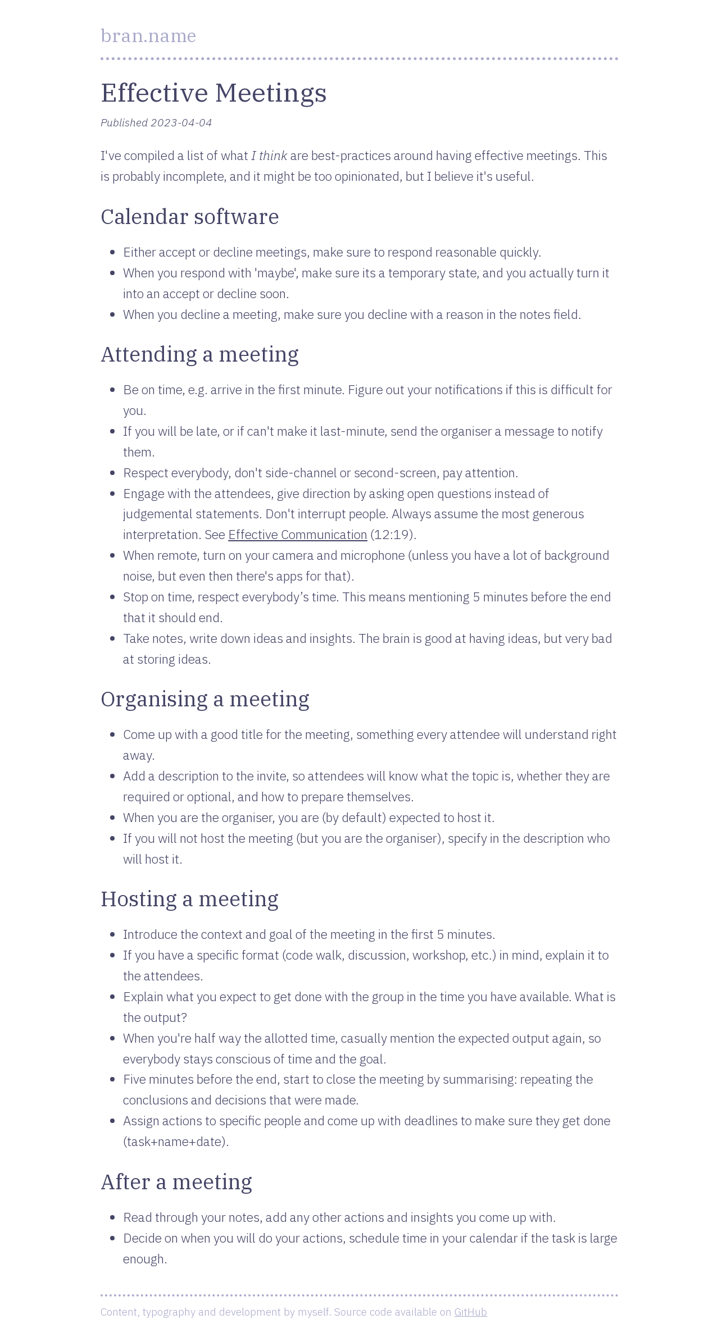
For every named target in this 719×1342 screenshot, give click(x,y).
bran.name (148, 35)
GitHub (470, 1311)
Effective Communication (297, 534)
